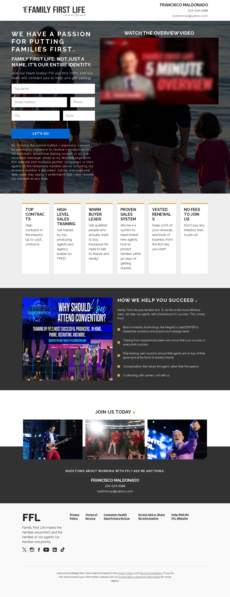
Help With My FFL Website (180, 516)
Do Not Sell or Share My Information (151, 516)
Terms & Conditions (151, 573)
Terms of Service (91, 516)
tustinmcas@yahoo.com (190, 16)
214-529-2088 (198, 10)
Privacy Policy (74, 516)
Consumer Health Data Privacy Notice (117, 516)
